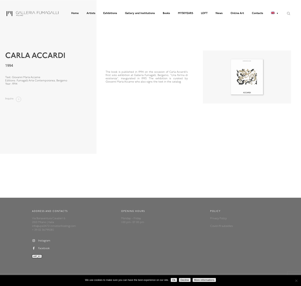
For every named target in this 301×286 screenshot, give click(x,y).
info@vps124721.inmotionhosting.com (54, 226)
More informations (204, 280)
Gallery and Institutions (140, 13)
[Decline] (296, 281)
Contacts (257, 13)
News (219, 13)
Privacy (215, 218)
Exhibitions (110, 13)
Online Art (237, 13)
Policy (223, 218)
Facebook (41, 248)
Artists (91, 13)
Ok (173, 280)
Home (75, 13)
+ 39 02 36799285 (43, 230)
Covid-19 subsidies (221, 226)
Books (166, 13)
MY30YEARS (185, 13)
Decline (184, 280)
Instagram (41, 241)
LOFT (204, 13)
